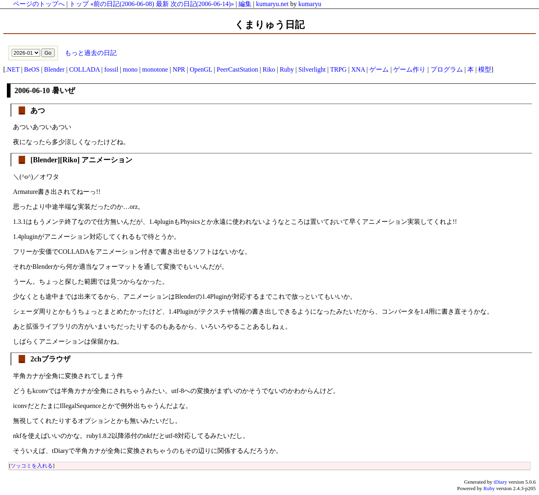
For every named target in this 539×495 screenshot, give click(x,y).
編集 (245, 3)
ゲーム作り (409, 69)
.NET (12, 69)
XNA (358, 69)
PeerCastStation (237, 69)
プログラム (446, 69)
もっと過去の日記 (90, 52)
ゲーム (379, 69)
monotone (155, 69)
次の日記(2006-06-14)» (202, 3)
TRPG (338, 69)
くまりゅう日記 (269, 24)
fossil (111, 69)
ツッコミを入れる (32, 466)
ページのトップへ (39, 3)
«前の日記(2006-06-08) (122, 3)
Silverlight (312, 69)
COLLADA (84, 69)
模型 (484, 69)
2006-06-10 (32, 90)
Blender (54, 69)
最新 (162, 3)
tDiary (500, 482)
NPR (179, 69)
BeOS (31, 69)
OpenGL (201, 69)
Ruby (287, 69)
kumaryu (310, 3)
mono (130, 69)
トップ (79, 3)
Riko (268, 69)
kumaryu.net (272, 3)
